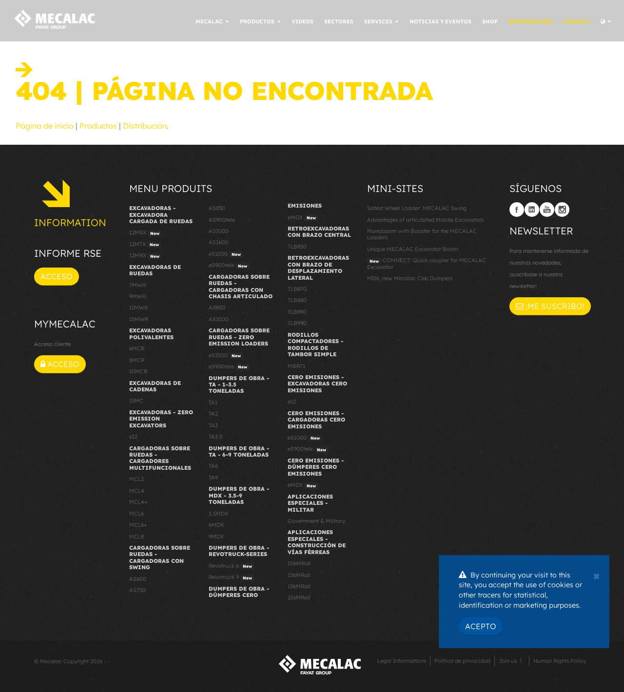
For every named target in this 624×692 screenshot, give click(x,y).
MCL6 (136, 513)
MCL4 (136, 490)
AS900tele (222, 219)
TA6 (213, 465)
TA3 (213, 425)
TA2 (213, 413)
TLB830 (297, 246)
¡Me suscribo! (550, 306)
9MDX (216, 536)
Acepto (480, 626)
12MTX (145, 245)
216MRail (299, 597)
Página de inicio (45, 126)
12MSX (145, 233)
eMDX (303, 218)
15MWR (138, 319)
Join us (508, 660)
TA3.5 (215, 436)
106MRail (299, 563)
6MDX (216, 524)
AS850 (217, 208)
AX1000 (219, 319)
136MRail (299, 575)
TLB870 (297, 289)
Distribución (145, 126)
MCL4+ (138, 502)
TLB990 (297, 323)
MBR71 (296, 366)
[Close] (596, 575)
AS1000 (219, 231)
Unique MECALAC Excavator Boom (412, 249)
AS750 (137, 590)
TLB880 (297, 300)
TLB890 (297, 311)
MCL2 (136, 479)
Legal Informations (401, 660)
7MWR (137, 285)
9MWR (137, 296)
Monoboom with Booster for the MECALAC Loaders (422, 234)
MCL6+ (138, 524)
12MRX (145, 256)
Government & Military (316, 521)
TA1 (213, 402)
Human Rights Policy (559, 660)
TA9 (213, 477)
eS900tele (229, 265)
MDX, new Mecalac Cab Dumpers (409, 278)
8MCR (136, 360)
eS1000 (226, 254)
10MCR (138, 371)
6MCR (136, 348)
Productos (98, 126)
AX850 (217, 307)
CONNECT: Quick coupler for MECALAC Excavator (426, 263)
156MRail (299, 586)
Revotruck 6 (231, 566)
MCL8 (136, 536)
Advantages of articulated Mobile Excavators (425, 219)
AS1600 (218, 242)
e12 (133, 436)
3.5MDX (218, 513)
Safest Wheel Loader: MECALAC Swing (417, 208)
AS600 (137, 579)
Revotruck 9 (231, 577)
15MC (136, 400)
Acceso (56, 276)
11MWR (138, 307)
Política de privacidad (462, 660)
